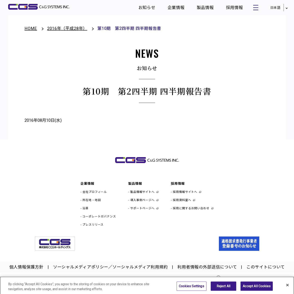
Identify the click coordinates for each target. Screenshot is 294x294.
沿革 (85, 209)
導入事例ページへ (142, 201)
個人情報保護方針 (26, 268)
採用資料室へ (182, 201)
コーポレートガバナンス (99, 217)
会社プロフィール (94, 193)
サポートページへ (142, 209)
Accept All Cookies (257, 288)
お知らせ (144, 8)
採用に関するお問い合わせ (191, 209)
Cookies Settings (191, 288)
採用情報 (232, 8)
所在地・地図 (91, 201)
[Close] (287, 286)
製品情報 (203, 8)
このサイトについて (265, 268)
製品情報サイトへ (142, 193)
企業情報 (173, 8)
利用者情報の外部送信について (207, 268)
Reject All (224, 288)
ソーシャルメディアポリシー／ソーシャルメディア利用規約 (110, 268)
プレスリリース (93, 226)
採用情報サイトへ (185, 193)
